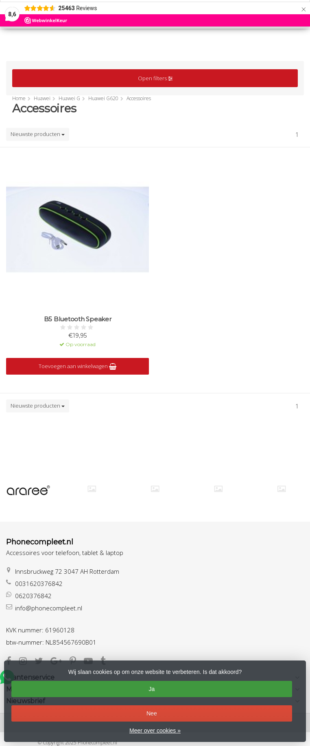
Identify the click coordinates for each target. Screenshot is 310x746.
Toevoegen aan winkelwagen (77, 366)
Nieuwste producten (38, 134)
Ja (151, 689)
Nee (151, 713)
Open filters (155, 78)
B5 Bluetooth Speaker (77, 319)
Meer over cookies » (155, 730)
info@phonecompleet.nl (48, 608)
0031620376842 (39, 583)
